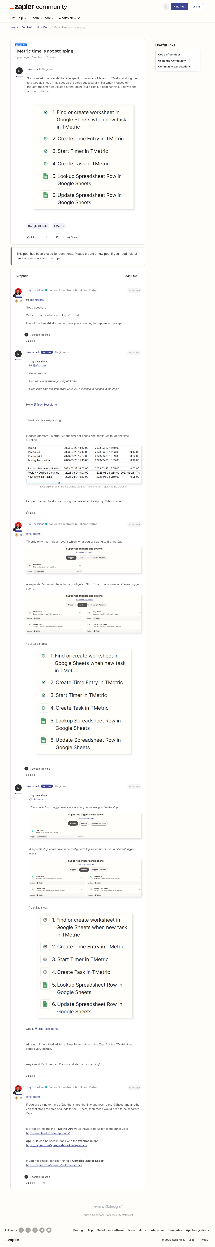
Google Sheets (38, 226)
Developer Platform (110, 1230)
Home (14, 27)
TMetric (59, 226)
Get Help (18, 18)
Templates (175, 1230)
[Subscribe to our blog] (35, 1230)
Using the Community (172, 60)
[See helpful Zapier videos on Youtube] (48, 1230)
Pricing (78, 1230)
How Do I (42, 27)
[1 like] (37, 335)
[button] (179, 6)
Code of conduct (169, 54)
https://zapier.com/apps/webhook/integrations (56, 1145)
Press (131, 1230)
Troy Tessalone (35, 290)
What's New (69, 18)
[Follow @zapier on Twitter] (42, 1230)
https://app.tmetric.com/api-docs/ (48, 1133)
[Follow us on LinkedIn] (28, 1230)
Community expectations (174, 66)
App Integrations (197, 1230)
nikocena (32, 69)
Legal (191, 1239)
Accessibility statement (120, 1214)
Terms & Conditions (93, 1214)
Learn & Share (43, 18)
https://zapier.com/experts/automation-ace (54, 1165)
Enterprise (157, 1230)
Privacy (203, 1239)
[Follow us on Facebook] (21, 1230)
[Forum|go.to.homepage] (39, 6)
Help (90, 1230)
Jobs (142, 1230)
